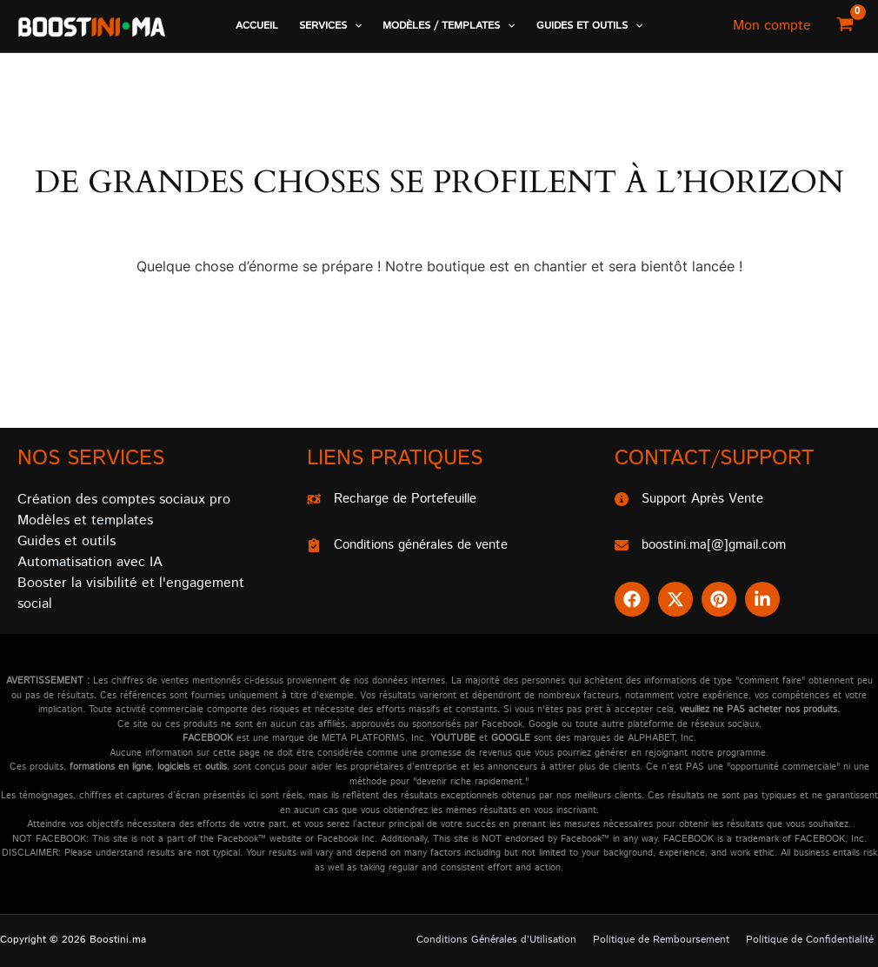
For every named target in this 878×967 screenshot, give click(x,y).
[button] (330, 26)
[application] (354, 26)
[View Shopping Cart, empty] (844, 26)
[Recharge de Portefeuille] (399, 498)
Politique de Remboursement (671, 939)
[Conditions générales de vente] (416, 545)
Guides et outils (66, 540)
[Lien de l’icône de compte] (772, 26)
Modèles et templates (85, 519)
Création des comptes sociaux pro (123, 498)
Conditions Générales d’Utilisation (513, 939)
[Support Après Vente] (695, 498)
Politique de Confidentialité (814, 939)
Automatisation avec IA (90, 560)
